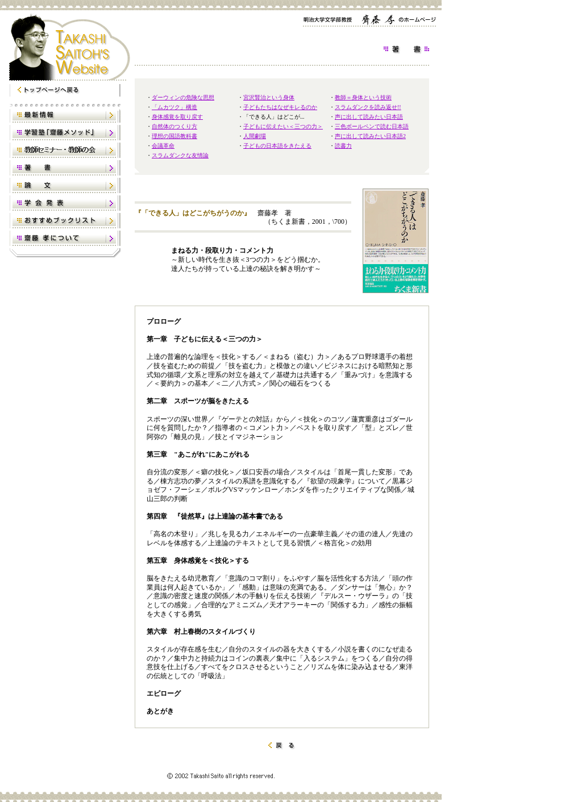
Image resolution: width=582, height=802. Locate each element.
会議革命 (163, 146)
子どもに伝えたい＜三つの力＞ (283, 126)
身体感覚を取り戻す (177, 117)
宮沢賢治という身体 (268, 97)
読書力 (343, 146)
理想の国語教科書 (174, 136)
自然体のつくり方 (174, 126)
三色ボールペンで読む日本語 (372, 126)
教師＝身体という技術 (363, 97)
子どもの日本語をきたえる (277, 146)
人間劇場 (254, 136)
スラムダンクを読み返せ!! (368, 107)
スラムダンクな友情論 (180, 155)
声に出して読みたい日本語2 (370, 136)
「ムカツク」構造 (174, 107)
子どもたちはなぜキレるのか (280, 107)
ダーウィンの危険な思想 (183, 97)
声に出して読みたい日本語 (369, 117)
